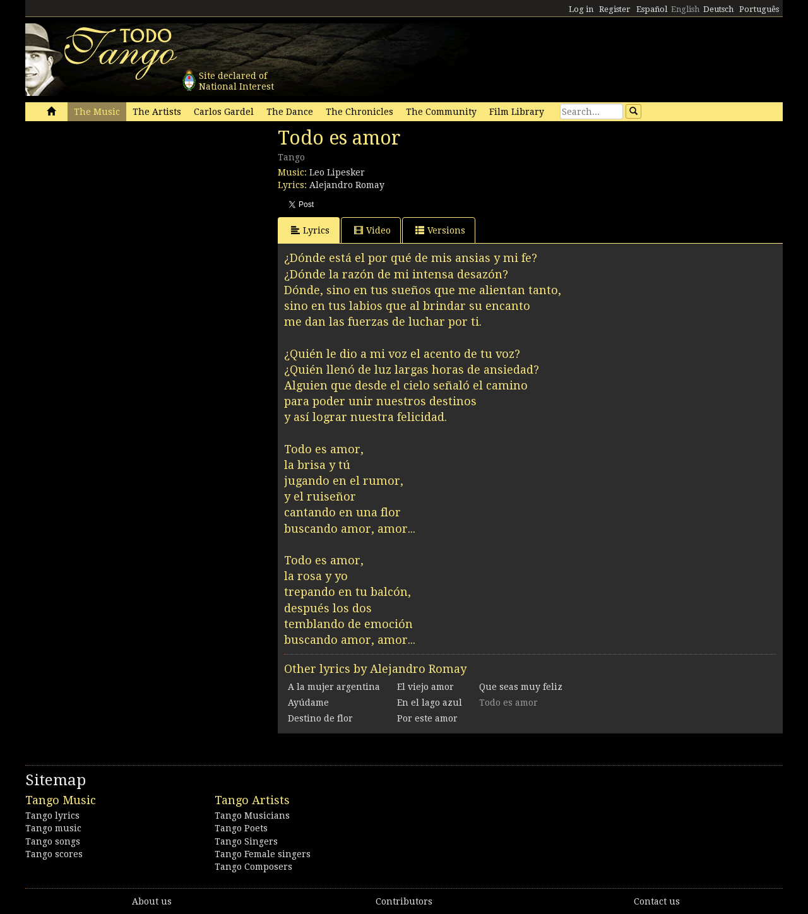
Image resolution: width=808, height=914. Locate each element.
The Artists (157, 112)
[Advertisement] (120, 213)
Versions (440, 230)
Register (615, 9)
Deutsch (718, 9)
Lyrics (310, 230)
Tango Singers (246, 841)
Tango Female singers (263, 854)
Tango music (53, 828)
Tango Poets (241, 828)
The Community (441, 112)
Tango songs (52, 841)
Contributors (404, 901)
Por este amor (427, 718)
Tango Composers (253, 867)
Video (372, 230)
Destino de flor (320, 718)
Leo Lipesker (337, 172)
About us (152, 901)
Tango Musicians (252, 815)
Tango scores (54, 854)
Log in (581, 9)
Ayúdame (308, 702)
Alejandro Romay (346, 185)
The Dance (289, 112)
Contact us (657, 901)
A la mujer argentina (334, 687)
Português (759, 9)
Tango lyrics (52, 815)
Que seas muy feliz (520, 687)
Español (651, 9)
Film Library (516, 112)
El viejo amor (425, 687)
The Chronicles (359, 112)
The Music (97, 112)
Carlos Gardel (224, 112)
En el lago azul (429, 702)
